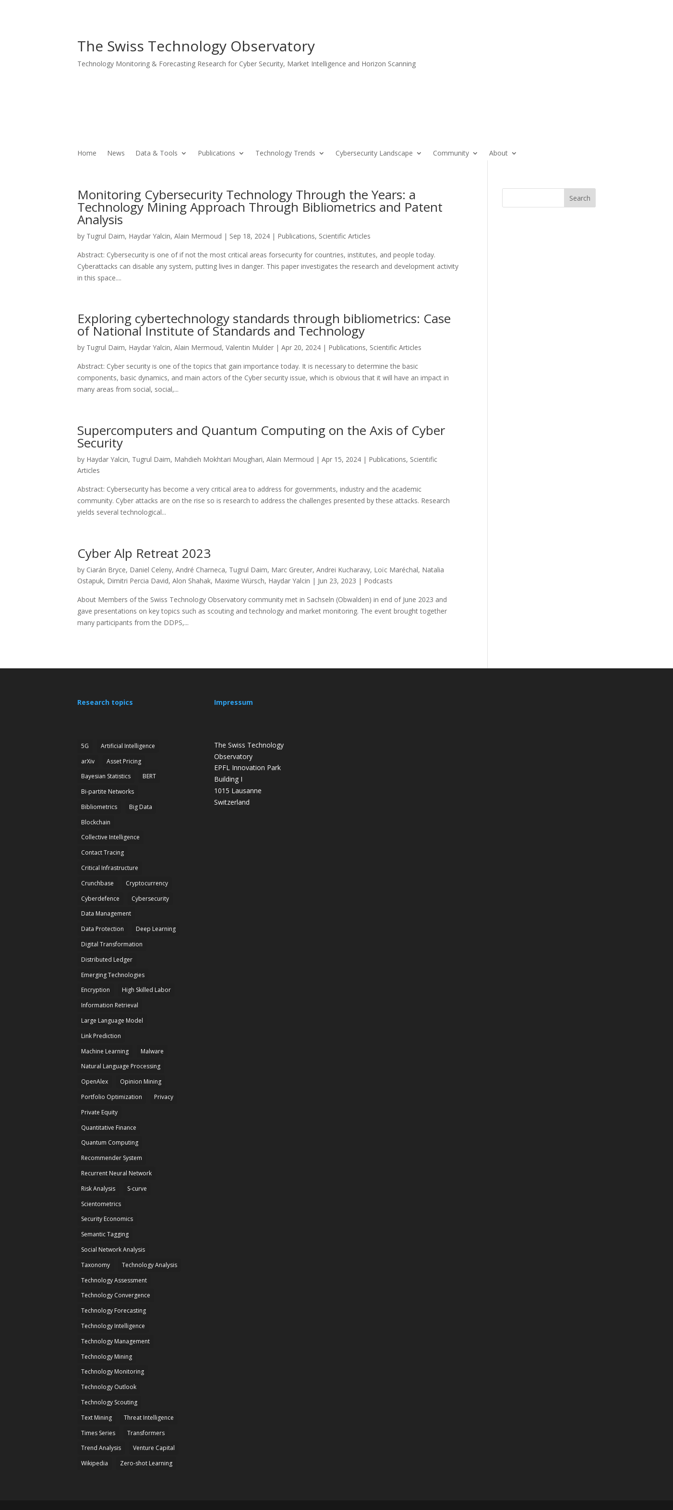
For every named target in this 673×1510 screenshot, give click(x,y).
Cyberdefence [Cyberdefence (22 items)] (100, 898)
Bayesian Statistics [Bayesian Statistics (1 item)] (106, 776)
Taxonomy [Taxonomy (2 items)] (95, 1265)
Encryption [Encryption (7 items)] (95, 990)
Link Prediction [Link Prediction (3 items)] (101, 1036)
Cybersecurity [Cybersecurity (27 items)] (150, 898)
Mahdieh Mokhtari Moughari (218, 459)
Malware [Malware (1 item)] (152, 1051)
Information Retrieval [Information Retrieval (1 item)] (109, 1005)
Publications (216, 153)
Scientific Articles (345, 236)
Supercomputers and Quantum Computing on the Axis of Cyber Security (261, 436)
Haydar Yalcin (149, 236)
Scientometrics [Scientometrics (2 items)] (101, 1204)
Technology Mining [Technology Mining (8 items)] (106, 1357)
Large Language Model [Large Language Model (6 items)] (112, 1020)
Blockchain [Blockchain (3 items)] (95, 822)
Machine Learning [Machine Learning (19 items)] (105, 1051)
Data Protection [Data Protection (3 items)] (102, 929)
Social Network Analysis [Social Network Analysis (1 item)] (113, 1249)
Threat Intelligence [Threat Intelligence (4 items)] (149, 1417)
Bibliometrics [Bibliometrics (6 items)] (99, 807)
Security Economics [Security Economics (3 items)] (107, 1219)
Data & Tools (156, 153)
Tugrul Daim (105, 236)
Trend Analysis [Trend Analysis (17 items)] (101, 1448)
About (498, 153)
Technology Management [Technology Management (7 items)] (115, 1341)
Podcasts (378, 580)
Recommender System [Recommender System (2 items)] (111, 1158)
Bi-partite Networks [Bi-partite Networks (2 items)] (107, 791)
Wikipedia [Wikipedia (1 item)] (94, 1463)
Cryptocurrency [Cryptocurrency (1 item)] (147, 883)
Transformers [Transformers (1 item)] (146, 1433)
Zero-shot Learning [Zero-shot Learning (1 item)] (146, 1463)
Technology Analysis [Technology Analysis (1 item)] (149, 1265)
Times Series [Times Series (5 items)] (98, 1433)
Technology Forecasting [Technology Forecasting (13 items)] (113, 1310)
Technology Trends (285, 153)
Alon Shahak (191, 580)
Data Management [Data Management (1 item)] (106, 913)
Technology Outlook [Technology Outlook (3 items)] (108, 1387)
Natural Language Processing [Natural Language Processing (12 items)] (120, 1066)
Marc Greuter (291, 569)
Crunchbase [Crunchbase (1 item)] (97, 883)
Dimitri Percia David (137, 580)
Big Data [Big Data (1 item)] (140, 807)
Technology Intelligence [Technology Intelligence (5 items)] (113, 1326)
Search (579, 198)
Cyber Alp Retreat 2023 (144, 553)
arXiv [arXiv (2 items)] (88, 761)
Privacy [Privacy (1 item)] (163, 1097)
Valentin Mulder (250, 347)
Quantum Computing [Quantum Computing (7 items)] (109, 1142)
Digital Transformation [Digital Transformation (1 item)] (112, 944)
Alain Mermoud (198, 236)
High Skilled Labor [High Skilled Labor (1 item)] (146, 990)
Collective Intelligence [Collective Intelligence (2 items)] (110, 837)
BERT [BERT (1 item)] (149, 776)
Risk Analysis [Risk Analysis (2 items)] (98, 1188)
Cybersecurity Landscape (374, 153)
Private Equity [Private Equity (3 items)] (99, 1112)
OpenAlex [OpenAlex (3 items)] (94, 1081)
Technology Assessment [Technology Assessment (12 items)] (114, 1280)
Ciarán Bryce (106, 569)
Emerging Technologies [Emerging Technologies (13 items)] (112, 975)
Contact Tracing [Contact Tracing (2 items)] (102, 852)
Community (451, 153)
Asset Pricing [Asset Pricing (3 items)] (124, 761)
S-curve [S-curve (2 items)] (137, 1188)
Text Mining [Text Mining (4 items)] (96, 1417)
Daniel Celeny (151, 569)
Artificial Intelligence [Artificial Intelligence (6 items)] (128, 746)
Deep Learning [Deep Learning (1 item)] (156, 929)
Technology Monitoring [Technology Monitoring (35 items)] (112, 1371)
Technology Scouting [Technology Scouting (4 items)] (109, 1402)
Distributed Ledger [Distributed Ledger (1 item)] (106, 959)
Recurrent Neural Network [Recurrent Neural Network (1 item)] (116, 1173)
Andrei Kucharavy (343, 569)
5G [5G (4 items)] (85, 746)
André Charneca (200, 569)
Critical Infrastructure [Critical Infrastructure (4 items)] (109, 868)
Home (86, 153)
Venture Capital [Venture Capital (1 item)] (154, 1448)
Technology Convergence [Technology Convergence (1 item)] (115, 1295)
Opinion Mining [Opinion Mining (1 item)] (140, 1081)
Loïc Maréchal (396, 569)
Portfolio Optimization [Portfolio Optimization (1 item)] (111, 1097)
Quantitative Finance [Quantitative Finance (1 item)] (108, 1127)
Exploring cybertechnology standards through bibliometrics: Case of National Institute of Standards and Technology (264, 324)
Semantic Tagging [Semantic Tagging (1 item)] (105, 1234)
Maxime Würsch (239, 580)
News (116, 153)
